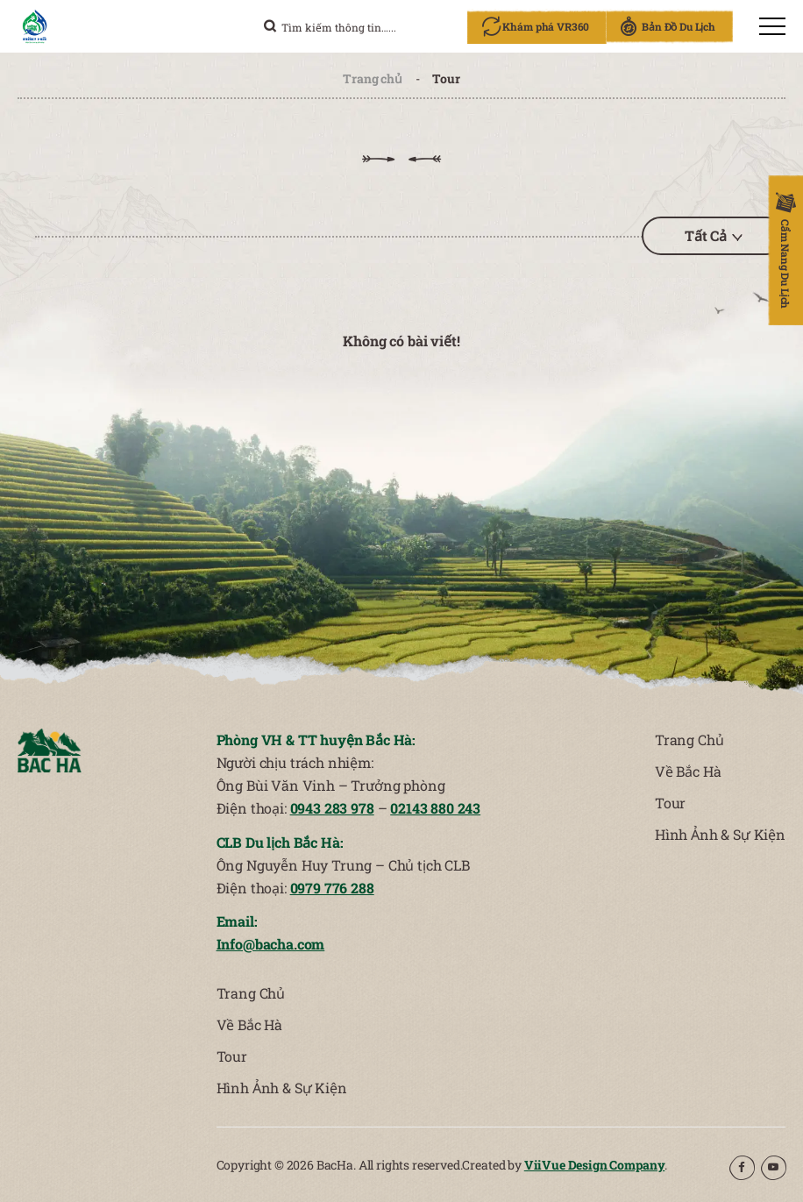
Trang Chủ (689, 739)
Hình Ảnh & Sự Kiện (720, 834)
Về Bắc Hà (688, 771)
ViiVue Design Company (594, 1164)
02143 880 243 (434, 808)
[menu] (772, 26)
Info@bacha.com (271, 944)
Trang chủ (372, 78)
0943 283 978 (331, 808)
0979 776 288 (331, 887)
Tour (670, 802)
